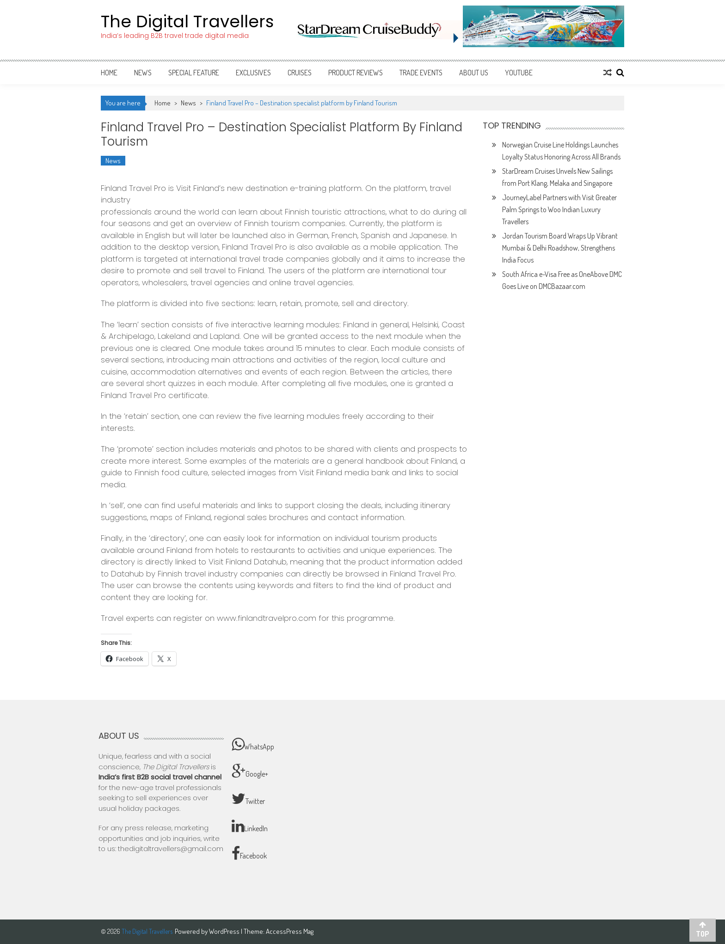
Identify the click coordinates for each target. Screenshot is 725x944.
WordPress (225, 931)
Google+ (250, 771)
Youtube (519, 72)
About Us (473, 72)
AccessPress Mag (289, 931)
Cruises (300, 72)
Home (109, 72)
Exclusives (253, 72)
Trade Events (420, 72)
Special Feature (193, 72)
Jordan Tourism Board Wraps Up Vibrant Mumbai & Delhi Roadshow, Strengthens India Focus (560, 247)
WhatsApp (253, 744)
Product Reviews (355, 72)
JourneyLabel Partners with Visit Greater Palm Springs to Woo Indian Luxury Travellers (559, 209)
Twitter (248, 798)
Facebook (249, 853)
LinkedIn (250, 826)
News (143, 72)
